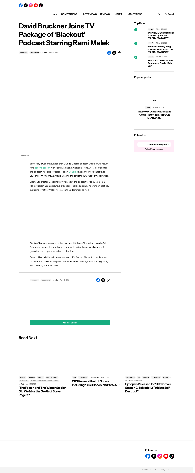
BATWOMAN (130, 377)
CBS (74, 377)
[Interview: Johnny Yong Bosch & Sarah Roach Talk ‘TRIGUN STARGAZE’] (140, 47)
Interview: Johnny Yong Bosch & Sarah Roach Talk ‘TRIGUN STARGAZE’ (161, 49)
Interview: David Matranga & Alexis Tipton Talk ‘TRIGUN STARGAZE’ (161, 36)
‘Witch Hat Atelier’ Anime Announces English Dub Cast (160, 63)
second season (42, 167)
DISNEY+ (22, 377)
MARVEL (40, 377)
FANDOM (32, 377)
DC (139, 377)
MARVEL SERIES (51, 377)
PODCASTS (23, 53)
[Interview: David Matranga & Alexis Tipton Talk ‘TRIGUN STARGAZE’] (140, 33)
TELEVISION (34, 53)
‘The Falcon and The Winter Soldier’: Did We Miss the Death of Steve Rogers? (43, 391)
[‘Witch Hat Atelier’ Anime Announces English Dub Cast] (140, 61)
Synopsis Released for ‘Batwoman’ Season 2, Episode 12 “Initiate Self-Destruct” (148, 387)
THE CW (166, 377)
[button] (20, 14)
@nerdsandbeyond (157, 144)
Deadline (73, 171)
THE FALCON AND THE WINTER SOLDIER (45, 381)
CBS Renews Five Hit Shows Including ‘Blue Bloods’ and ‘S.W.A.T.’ (96, 383)
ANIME (151, 29)
